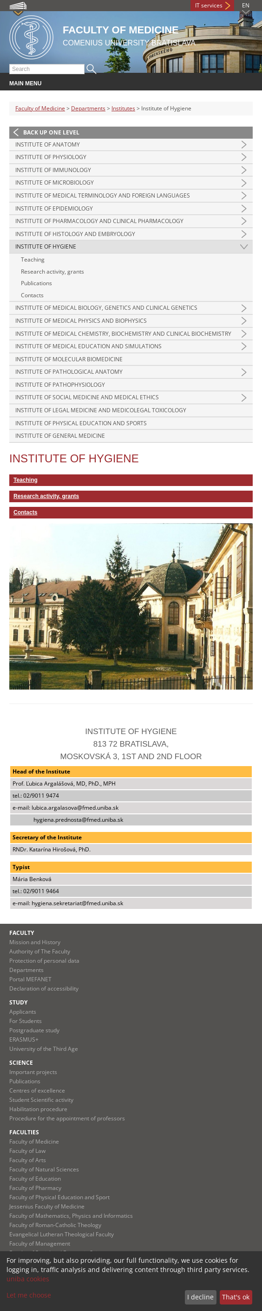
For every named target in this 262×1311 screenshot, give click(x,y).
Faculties (24, 1132)
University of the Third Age (43, 1049)
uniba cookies (28, 1278)
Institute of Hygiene (45, 246)
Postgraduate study (34, 1030)
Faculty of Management (39, 1243)
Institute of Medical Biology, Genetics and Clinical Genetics (106, 308)
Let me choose (29, 1295)
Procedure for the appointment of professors (67, 1118)
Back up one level (51, 132)
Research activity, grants (52, 271)
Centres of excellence (37, 1090)
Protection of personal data (44, 961)
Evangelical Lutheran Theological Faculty (61, 1234)
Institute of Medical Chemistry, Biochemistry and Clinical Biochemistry (123, 334)
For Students (25, 1021)
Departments (88, 108)
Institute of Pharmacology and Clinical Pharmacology (99, 221)
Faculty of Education (35, 1179)
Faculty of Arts (27, 1160)
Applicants (22, 1012)
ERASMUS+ (24, 1039)
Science (21, 1063)
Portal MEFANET (30, 979)
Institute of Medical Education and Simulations (88, 346)
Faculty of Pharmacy (35, 1188)
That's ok (235, 1296)
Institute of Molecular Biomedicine (69, 359)
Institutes (123, 108)
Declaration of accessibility (44, 988)
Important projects (33, 1072)
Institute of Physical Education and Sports (81, 423)
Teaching (33, 259)
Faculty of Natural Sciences (44, 1169)
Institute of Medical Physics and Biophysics (81, 321)
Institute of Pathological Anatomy (69, 372)
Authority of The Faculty (39, 951)
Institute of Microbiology (54, 182)
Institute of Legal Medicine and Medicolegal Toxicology (100, 410)
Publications (36, 283)
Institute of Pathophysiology (60, 385)
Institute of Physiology (50, 157)
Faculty (21, 933)
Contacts (32, 295)
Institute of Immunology (53, 170)
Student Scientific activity (41, 1100)
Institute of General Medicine (60, 436)
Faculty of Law (27, 1151)
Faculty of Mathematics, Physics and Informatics (71, 1216)
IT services (209, 5)
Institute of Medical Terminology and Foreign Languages (102, 195)
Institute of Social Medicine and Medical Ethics (87, 397)
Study (18, 1002)
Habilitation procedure (38, 1109)
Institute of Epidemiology (54, 208)
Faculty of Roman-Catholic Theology (55, 1225)
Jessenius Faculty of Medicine (47, 1206)
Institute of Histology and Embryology (75, 234)
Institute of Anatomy (47, 144)
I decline (200, 1296)
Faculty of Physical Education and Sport (59, 1197)
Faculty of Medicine (40, 108)
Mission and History (34, 942)
